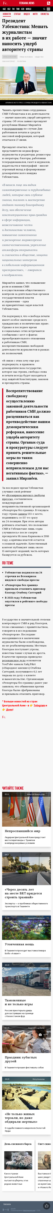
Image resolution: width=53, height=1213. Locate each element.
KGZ (8, 9)
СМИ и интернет (8, 61)
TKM (18, 9)
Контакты (7, 1204)
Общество (39, 57)
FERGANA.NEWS (26, 3)
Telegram (39, 705)
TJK (13, 9)
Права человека (26, 57)
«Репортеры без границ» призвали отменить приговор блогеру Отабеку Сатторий (25, 588)
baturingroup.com (29, 1210)
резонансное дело (14, 660)
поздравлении (13, 128)
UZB (22, 9)
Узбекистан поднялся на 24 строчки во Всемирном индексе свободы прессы (23, 576)
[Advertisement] (26, 757)
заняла (22, 513)
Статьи (17, 14)
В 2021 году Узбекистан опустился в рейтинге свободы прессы (26, 601)
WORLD (28, 9)
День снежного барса (18, 1144)
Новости (7, 14)
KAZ (4, 9)
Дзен (9, 709)
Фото (35, 14)
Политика (21, 61)
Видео (27, 14)
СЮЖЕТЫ (45, 14)
